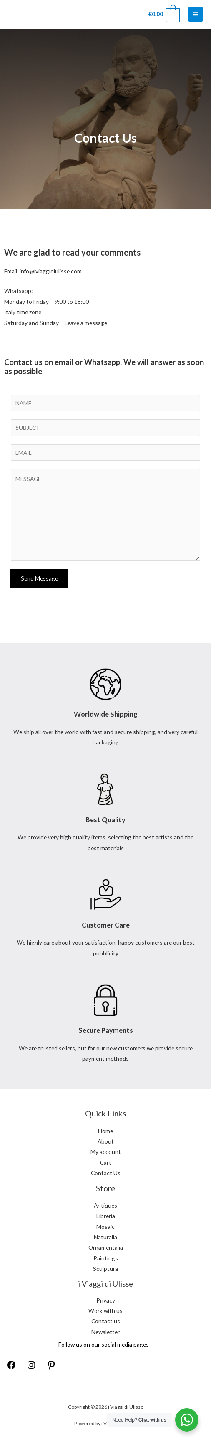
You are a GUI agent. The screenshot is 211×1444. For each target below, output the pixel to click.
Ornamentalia (105, 1247)
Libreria (105, 1215)
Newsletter (105, 1331)
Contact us (105, 1321)
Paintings (105, 1258)
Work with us (105, 1310)
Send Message (39, 578)
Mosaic (105, 1226)
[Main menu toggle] (195, 14)
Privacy (105, 1300)
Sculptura (105, 1268)
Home (105, 1130)
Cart (105, 1162)
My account (105, 1151)
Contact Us (106, 1172)
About (106, 1141)
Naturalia (105, 1237)
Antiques (105, 1205)
